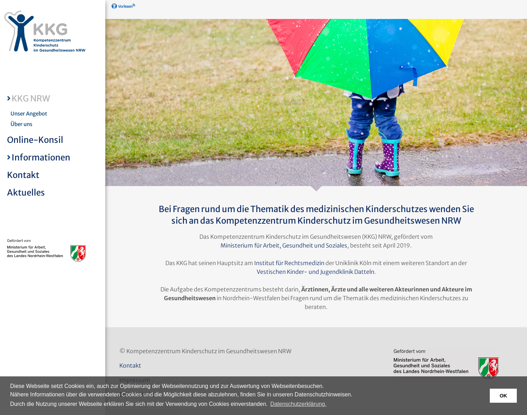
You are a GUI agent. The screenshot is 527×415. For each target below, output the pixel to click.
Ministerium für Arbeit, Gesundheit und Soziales (283, 245)
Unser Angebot (29, 113)
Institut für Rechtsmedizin (289, 262)
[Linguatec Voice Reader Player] (134, 9)
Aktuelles (26, 192)
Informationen (41, 157)
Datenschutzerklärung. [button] (298, 404)
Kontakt (23, 175)
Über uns (21, 124)
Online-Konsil (35, 139)
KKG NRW (31, 98)
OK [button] (503, 395)
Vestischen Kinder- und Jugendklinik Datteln (315, 271)
